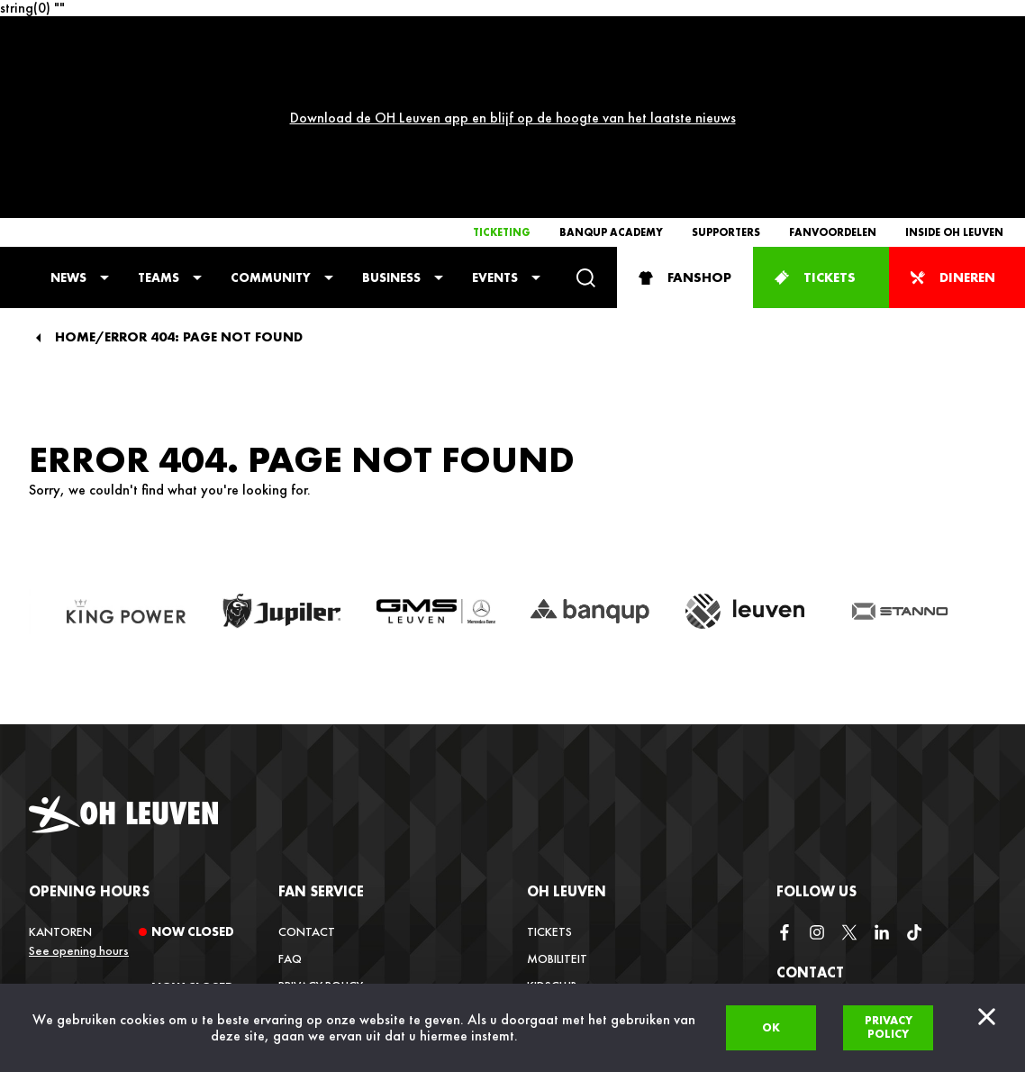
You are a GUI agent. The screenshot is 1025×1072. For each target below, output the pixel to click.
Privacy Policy (320, 820)
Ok (771, 1027)
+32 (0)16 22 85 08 (827, 979)
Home (75, 171)
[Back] (38, 172)
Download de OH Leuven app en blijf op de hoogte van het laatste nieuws (513, 34)
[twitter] (849, 767)
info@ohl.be (813, 931)
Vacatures (558, 874)
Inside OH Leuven (954, 66)
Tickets (549, 766)
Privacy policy (888, 1027)
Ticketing (502, 66)
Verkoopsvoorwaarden (353, 847)
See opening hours (79, 785)
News (68, 112)
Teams (158, 112)
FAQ (290, 793)
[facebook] (784, 767)
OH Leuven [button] (566, 725)
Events (495, 112)
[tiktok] (914, 767)
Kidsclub (552, 820)
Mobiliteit (557, 793)
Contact (306, 766)
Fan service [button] (321, 725)
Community (271, 112)
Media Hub (556, 901)
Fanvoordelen (832, 66)
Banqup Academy (611, 66)
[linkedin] (882, 767)
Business (391, 112)
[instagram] (817, 767)
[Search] (586, 112)
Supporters (726, 66)
